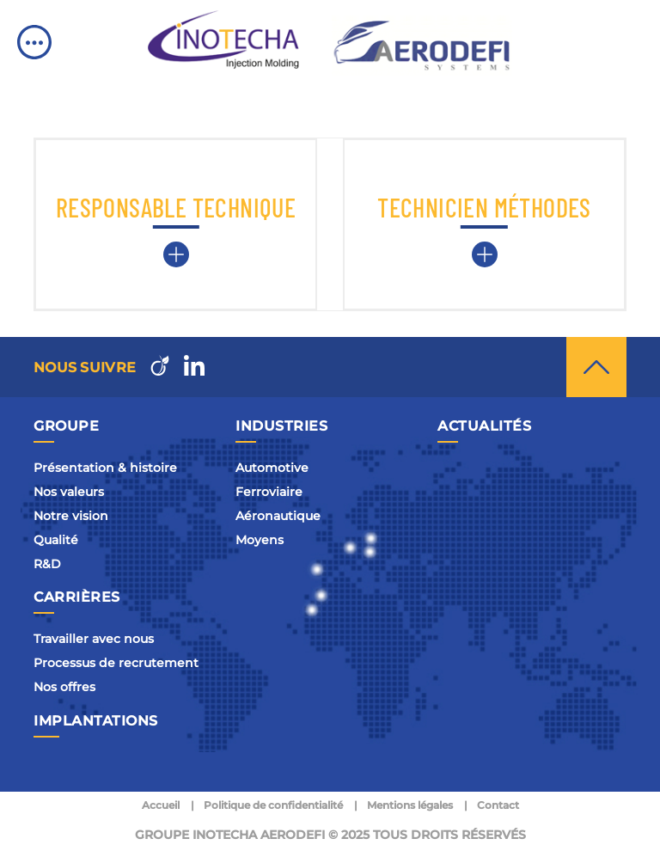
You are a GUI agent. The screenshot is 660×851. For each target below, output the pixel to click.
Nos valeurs (69, 491)
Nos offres (64, 687)
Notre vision (71, 515)
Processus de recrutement (116, 662)
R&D (47, 564)
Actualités (484, 426)
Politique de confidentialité (273, 805)
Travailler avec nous (94, 638)
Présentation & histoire (105, 467)
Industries (281, 426)
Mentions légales (410, 805)
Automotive (272, 467)
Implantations (96, 721)
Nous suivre (85, 367)
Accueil (161, 805)
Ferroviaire (268, 491)
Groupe (66, 426)
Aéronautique (278, 515)
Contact (498, 805)
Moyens (259, 540)
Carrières (77, 597)
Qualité (56, 540)
